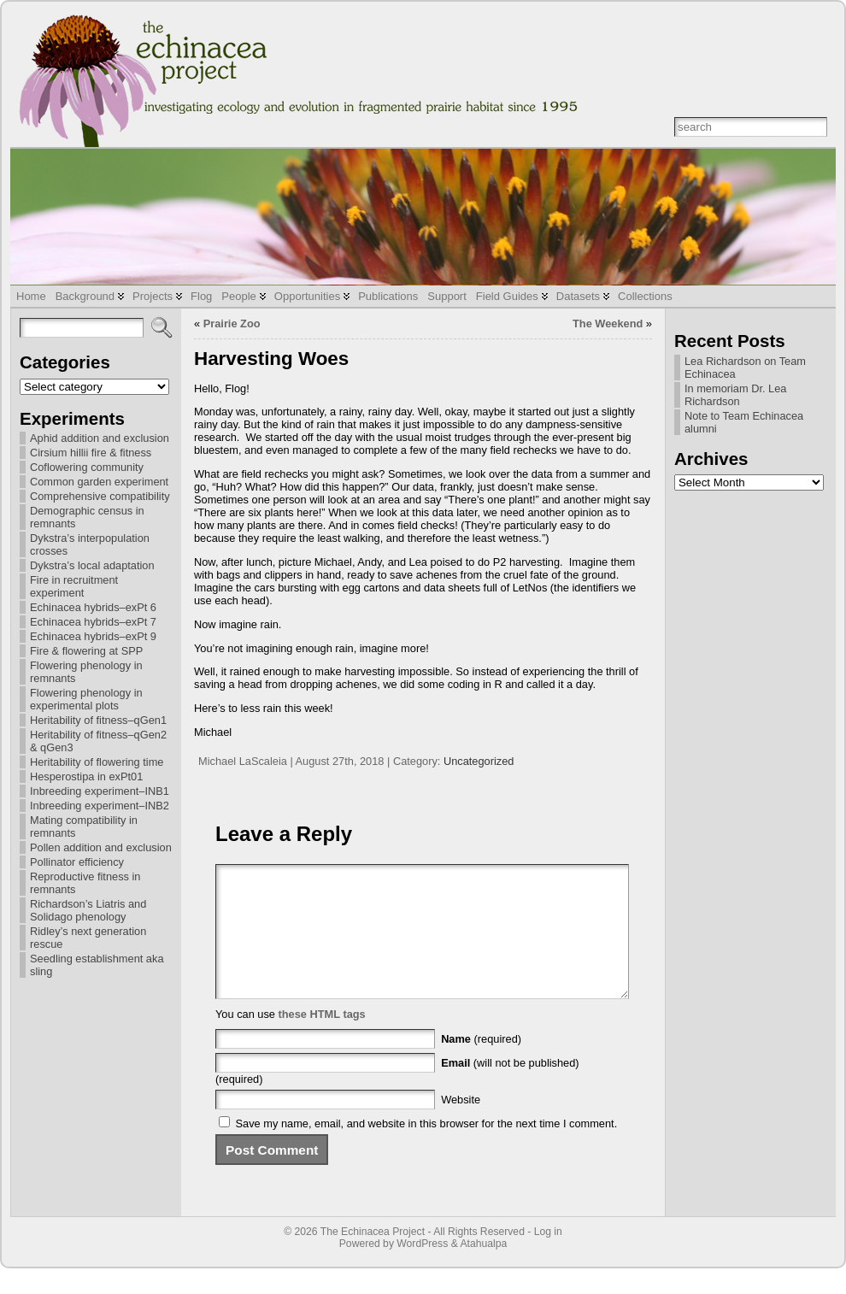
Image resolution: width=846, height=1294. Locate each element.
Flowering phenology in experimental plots (86, 699)
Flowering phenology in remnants (86, 672)
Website (460, 1125)
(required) (481, 1064)
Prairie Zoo (232, 323)
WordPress (422, 1269)
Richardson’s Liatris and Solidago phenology (88, 910)
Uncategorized (479, 761)
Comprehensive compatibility (100, 496)
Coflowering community (87, 467)
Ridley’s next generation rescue (88, 937)
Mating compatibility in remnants (84, 826)
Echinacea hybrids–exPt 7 (93, 621)
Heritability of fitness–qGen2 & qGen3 (98, 741)
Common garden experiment (99, 481)
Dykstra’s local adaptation (92, 565)
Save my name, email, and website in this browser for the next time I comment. (427, 1149)
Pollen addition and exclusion (101, 847)
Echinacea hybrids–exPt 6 (93, 607)
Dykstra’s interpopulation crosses (90, 544)
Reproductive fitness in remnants (85, 883)
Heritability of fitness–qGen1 (98, 720)
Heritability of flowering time (96, 762)
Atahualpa (483, 1269)
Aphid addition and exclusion (99, 438)
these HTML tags (322, 1039)
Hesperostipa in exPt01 (86, 776)
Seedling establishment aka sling (97, 965)
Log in (548, 1257)
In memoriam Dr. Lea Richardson (735, 395)
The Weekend (608, 323)
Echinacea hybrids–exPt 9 (93, 636)
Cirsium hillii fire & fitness (90, 452)
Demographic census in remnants (87, 517)
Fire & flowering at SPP (86, 650)
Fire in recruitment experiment (74, 586)
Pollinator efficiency (77, 862)
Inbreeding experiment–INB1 (99, 791)
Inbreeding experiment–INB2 (99, 805)
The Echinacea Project (372, 1257)
